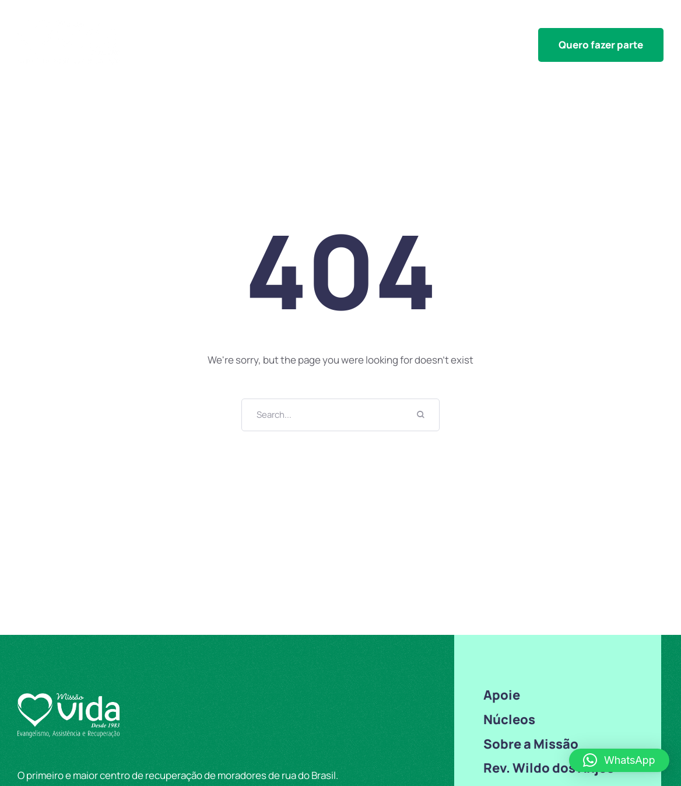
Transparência (522, 20)
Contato (644, 20)
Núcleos (268, 20)
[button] (601, 45)
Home (215, 20)
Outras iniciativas (349, 20)
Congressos (440, 20)
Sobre (591, 20)
